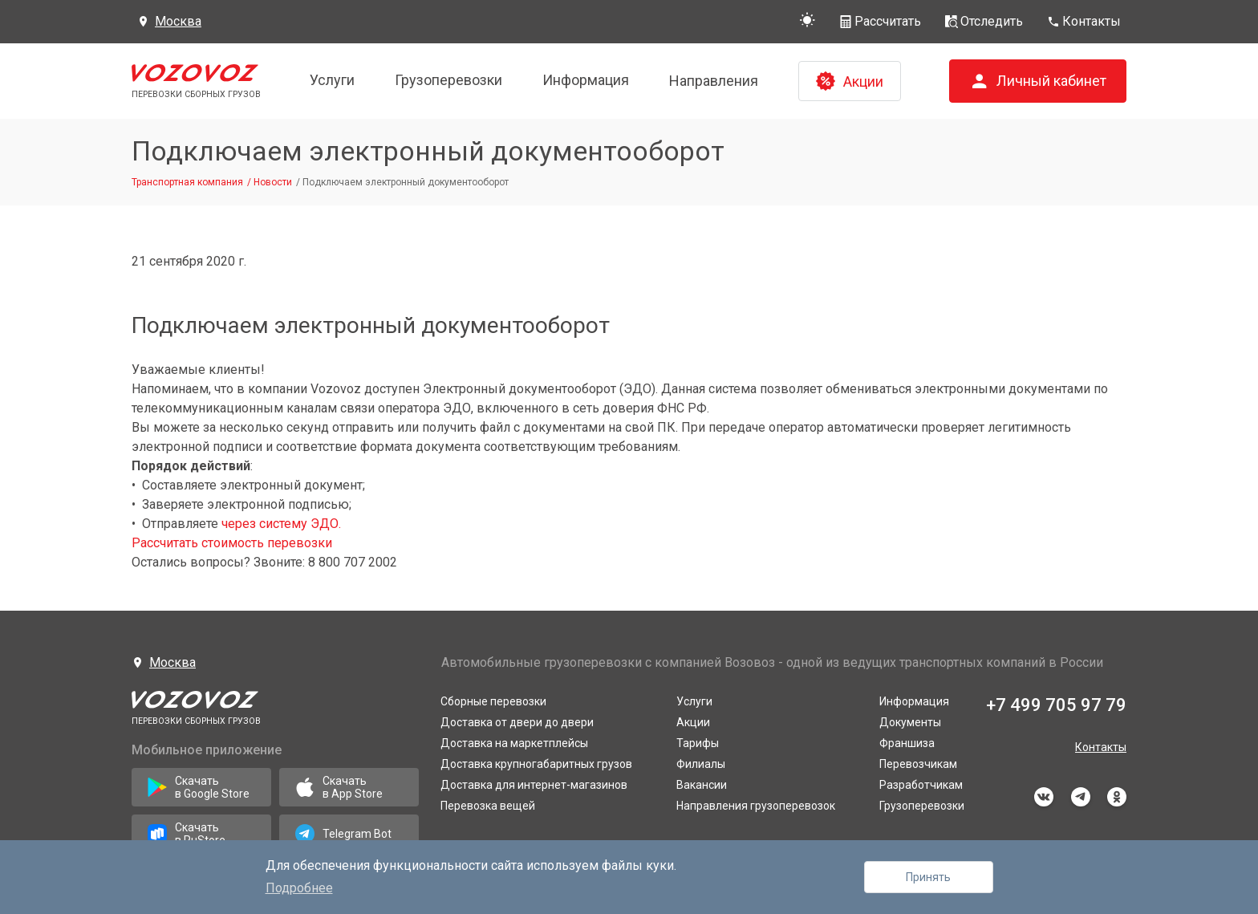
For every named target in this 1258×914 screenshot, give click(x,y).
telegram (1080, 796)
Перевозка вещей (487, 805)
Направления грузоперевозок (755, 805)
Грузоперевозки (448, 79)
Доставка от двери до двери (517, 722)
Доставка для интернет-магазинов (533, 784)
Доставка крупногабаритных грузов (536, 764)
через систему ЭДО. (281, 523)
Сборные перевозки (493, 701)
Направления (713, 80)
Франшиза (907, 743)
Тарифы (697, 743)
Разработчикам (921, 784)
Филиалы (700, 764)
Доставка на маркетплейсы (514, 743)
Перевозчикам (918, 764)
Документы (910, 722)
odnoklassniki (1116, 796)
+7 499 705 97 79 (1056, 705)
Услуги (332, 79)
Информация (585, 79)
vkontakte (1043, 796)
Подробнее (299, 888)
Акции (693, 722)
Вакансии (701, 784)
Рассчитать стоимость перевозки (232, 542)
